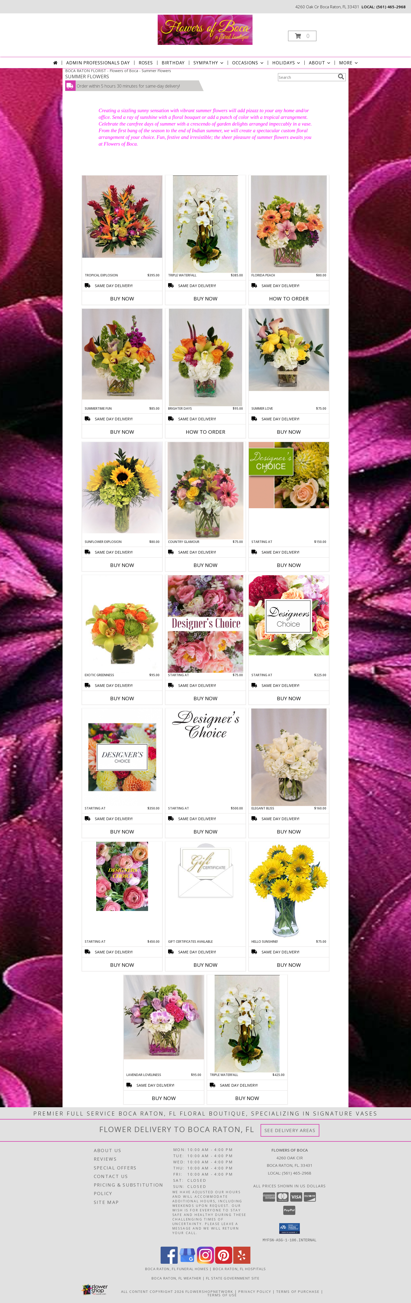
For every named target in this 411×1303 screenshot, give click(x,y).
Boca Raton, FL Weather (176, 1277)
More (349, 63)
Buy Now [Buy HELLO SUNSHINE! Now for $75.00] (289, 964)
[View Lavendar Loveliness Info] (164, 1017)
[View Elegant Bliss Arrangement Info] (289, 757)
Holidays (286, 63)
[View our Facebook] (169, 1262)
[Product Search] (306, 77)
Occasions (248, 63)
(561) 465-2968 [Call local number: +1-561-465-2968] (391, 6)
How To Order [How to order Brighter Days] (205, 431)
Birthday (173, 63)
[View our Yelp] (241, 1262)
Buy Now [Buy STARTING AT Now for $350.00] (122, 831)
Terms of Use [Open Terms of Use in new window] (222, 1294)
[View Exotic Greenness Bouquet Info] (122, 624)
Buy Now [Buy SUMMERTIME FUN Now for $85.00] (122, 431)
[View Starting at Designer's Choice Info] (205, 624)
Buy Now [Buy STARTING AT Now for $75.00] (205, 698)
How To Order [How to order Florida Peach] (289, 298)
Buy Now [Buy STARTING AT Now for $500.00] (205, 831)
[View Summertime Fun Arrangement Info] (122, 354)
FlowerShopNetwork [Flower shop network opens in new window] (209, 1291)
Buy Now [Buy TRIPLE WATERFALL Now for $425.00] (247, 1098)
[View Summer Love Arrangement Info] (289, 350)
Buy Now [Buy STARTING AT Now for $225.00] (289, 698)
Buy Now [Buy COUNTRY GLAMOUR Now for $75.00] (205, 565)
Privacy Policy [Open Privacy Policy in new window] (254, 1291)
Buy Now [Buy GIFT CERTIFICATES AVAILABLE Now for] (205, 964)
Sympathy (208, 63)
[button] (302, 36)
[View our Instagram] (205, 1262)
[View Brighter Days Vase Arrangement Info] (205, 357)
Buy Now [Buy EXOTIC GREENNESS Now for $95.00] (122, 698)
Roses (146, 63)
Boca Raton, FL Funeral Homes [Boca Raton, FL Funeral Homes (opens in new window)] (176, 1268)
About (320, 63)
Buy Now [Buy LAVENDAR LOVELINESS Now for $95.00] (164, 1098)
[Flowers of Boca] (205, 29)
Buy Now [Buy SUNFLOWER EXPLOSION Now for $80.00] (122, 565)
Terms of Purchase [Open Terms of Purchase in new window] (298, 1291)
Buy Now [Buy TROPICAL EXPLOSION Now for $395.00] (122, 298)
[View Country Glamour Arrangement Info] (205, 490)
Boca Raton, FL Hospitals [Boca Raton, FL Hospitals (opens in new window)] (239, 1268)
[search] (341, 76)
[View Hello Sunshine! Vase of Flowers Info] (289, 890)
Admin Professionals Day (98, 63)
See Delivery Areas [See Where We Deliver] (290, 1130)
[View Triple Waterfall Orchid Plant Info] (205, 224)
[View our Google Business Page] (187, 1262)
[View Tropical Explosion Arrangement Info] (122, 216)
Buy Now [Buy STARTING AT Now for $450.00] (122, 964)
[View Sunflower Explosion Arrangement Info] (122, 487)
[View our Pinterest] (223, 1262)
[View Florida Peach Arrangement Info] (289, 224)
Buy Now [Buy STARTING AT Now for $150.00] (289, 565)
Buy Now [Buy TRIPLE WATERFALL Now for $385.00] (205, 298)
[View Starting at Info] (289, 475)
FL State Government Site (232, 1277)
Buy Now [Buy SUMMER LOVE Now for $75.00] (289, 431)
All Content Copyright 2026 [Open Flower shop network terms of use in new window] (152, 1291)
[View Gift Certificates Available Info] (205, 872)
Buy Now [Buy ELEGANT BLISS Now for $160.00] (289, 831)
